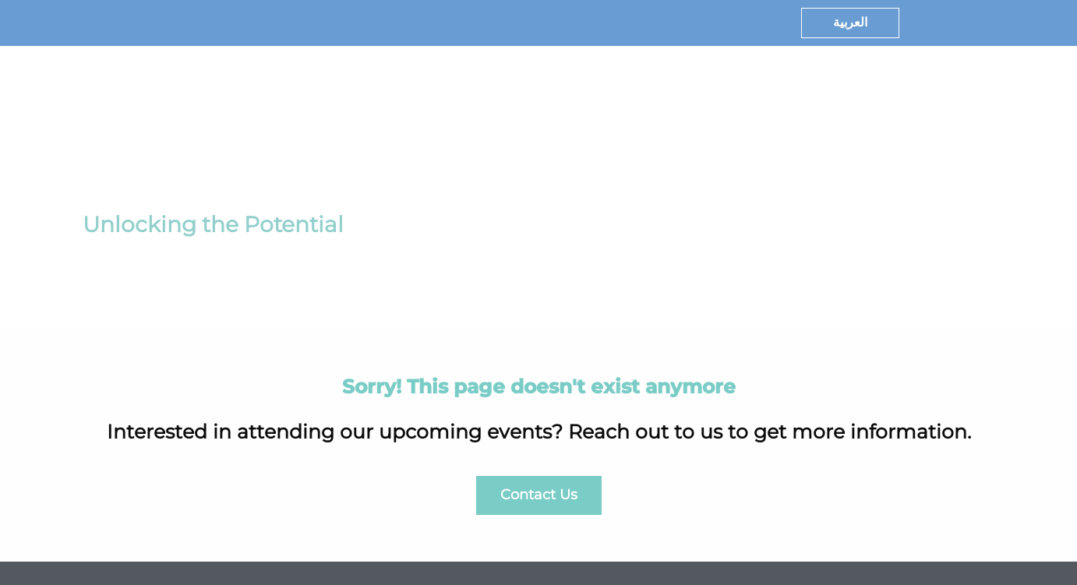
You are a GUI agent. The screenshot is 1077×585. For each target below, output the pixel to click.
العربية (850, 22)
